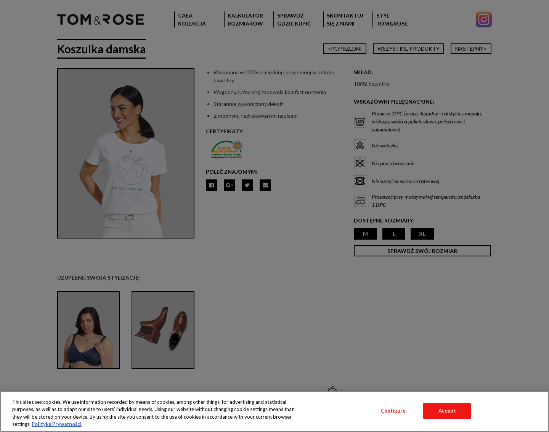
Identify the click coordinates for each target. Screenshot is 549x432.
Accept (447, 411)
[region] (274, 411)
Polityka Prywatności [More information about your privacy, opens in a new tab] (57, 424)
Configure (393, 411)
